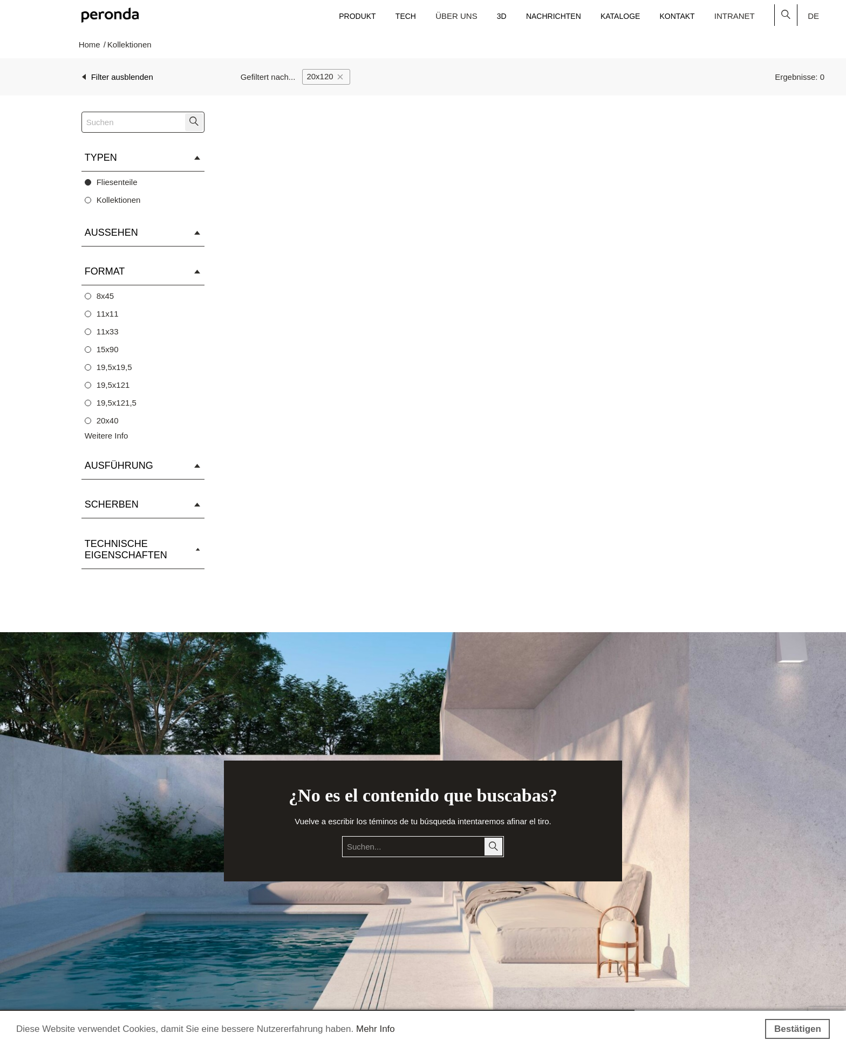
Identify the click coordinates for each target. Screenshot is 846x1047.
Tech (405, 16)
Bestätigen (797, 1029)
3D (502, 16)
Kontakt (677, 16)
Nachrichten (553, 16)
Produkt (357, 16)
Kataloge (620, 16)
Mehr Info (375, 1029)
